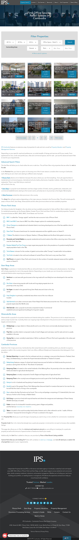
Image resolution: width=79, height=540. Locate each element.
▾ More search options (39, 53)
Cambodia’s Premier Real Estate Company (44, 521)
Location (34, 2)
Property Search (25, 2)
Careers (57, 512)
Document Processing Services (19, 512)
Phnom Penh (25, 471)
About (57, 2)
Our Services (42, 2)
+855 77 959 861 (31, 488)
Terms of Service (35, 531)
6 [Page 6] (45, 138)
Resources (50, 2)
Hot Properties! (65, 2)
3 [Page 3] (33, 138)
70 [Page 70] (51, 138)
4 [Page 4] (37, 138)
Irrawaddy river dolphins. (23, 407)
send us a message (46, 440)
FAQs (49, 512)
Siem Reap (35, 471)
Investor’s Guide (38, 512)
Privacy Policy (44, 531)
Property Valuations (41, 508)
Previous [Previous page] (21, 138)
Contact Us (66, 512)
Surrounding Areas (10, 47)
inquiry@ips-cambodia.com (45, 488)
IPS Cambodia (27, 521)
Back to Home (39, 516)
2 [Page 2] (29, 138)
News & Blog (74, 2)
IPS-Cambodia (5, 147)
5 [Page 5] (41, 138)
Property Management (59, 508)
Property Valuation (57, 147)
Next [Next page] (58, 138)
